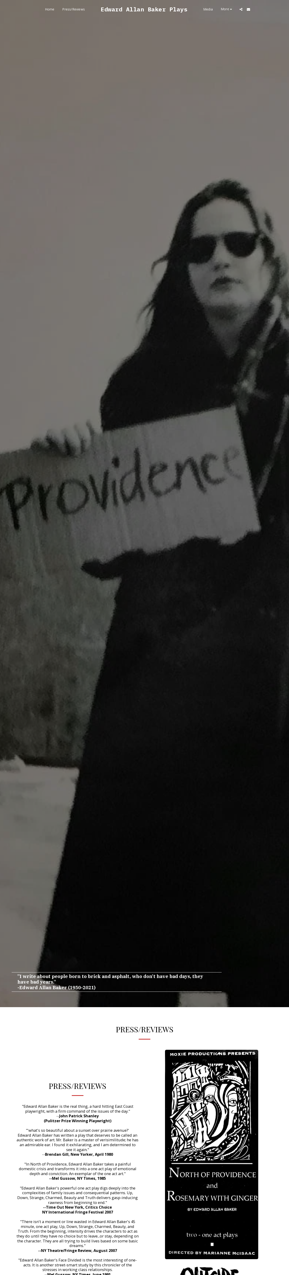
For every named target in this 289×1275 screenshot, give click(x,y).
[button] (241, 9)
